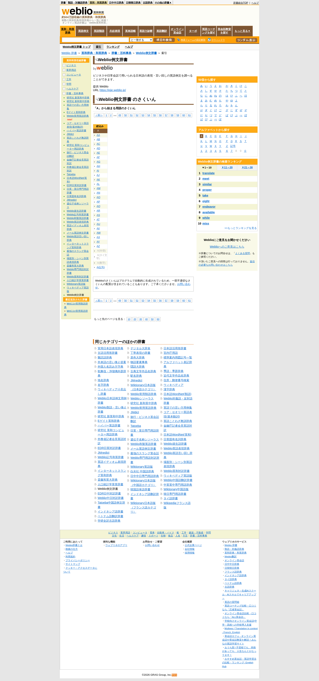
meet (205, 178)
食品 (170, 535)
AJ (98, 175)
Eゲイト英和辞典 (109, 420)
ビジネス (71, 65)
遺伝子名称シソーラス (144, 439)
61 (189, 115)
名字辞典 (103, 384)
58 (172, 115)
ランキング (113, 46)
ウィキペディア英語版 (178, 475)
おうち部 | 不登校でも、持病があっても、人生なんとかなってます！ (239, 651)
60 (183, 115)
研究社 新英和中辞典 (111, 416)
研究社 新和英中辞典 (143, 403)
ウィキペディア (174, 384)
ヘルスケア (72, 88)
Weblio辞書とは (74, 545)
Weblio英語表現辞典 (177, 448)
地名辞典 (103, 380)
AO (98, 197)
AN (98, 192)
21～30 (247, 167)
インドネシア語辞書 (110, 511)
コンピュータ (73, 74)
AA (98, 135)
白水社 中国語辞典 (142, 471)
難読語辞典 (105, 357)
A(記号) (101, 267)
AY (98, 241)
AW (99, 232)
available (208, 212)
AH (98, 166)
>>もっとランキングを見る (241, 228)
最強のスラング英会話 (144, 453)
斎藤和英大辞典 (108, 479)
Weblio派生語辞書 (175, 443)
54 (148, 115)
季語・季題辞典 (174, 371)
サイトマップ (73, 564)
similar (207, 184)
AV (98, 228)
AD (98, 148)
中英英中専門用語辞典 (178, 484)
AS (98, 215)
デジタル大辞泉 (140, 348)
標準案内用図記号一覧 (178, 357)
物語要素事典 (138, 362)
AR (98, 210)
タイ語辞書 (171, 498)
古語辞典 (148, 2)
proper (207, 189)
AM (98, 188)
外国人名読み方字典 (110, 366)
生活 (121, 535)
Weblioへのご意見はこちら (227, 246)
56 (160, 115)
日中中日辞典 (116, 2)
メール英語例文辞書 (143, 448)
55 (154, 115)
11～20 (227, 167)
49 (119, 115)
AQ (98, 206)
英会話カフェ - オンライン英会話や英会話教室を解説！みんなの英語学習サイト (239, 640)
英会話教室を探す (224, 31)
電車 (152, 532)
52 (137, 115)
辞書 (63, 2)
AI (98, 170)
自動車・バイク (165, 532)
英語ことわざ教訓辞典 (178, 421)
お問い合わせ (152, 545)
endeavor (208, 206)
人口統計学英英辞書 (110, 484)
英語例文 (83, 30)
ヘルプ (255, 2)
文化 (114, 535)
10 (129, 319)
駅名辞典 (136, 375)
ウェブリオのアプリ (116, 545)
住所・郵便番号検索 (176, 380)
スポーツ (153, 535)
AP (98, 201)
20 (134, 319)
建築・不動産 (196, 532)
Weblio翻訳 (231, 556)
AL (98, 184)
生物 (163, 535)
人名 (177, 535)
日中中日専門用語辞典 (144, 476)
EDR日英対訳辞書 (109, 448)
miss (205, 223)
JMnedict (103, 452)
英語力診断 (146, 30)
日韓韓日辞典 (133, 2)
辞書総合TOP (240, 2)
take (205, 195)
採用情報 (189, 552)
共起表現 (114, 30)
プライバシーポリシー (78, 560)
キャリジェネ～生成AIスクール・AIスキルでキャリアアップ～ (239, 594)
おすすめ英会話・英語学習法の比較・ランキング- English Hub (239, 662)
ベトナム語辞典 (233, 583)
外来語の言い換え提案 (112, 362)
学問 (68, 84)
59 (178, 115)
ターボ (193, 30)
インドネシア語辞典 (236, 575)
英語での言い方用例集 (178, 407)
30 (140, 319)
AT (98, 219)
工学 (68, 79)
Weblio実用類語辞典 (143, 394)
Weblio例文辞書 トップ (77, 46)
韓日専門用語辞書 (175, 493)
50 (125, 115)
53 (143, 115)
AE (98, 152)
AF (98, 157)
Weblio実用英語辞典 (143, 407)
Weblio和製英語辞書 (143, 444)
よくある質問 (242, 253)
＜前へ (99, 115)
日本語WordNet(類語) (177, 394)
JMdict (134, 412)
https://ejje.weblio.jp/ (112, 90)
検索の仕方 (72, 549)
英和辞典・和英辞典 (94, 53)
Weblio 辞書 (69, 53)
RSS (174, 675)
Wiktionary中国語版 (176, 489)
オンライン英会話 (177, 31)
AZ (98, 246)
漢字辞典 (169, 389)
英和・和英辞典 (98, 2)
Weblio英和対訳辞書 (177, 471)
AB (98, 139)
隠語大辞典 (137, 366)
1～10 (206, 167)
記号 (233, 146)
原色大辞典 (137, 357)
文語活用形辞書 (108, 352)
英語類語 (99, 30)
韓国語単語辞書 (140, 489)
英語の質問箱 (232, 602)
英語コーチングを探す (208, 31)
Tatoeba (135, 425)
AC (98, 143)
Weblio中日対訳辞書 (111, 498)
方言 (185, 535)
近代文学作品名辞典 (176, 375)
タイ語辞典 (231, 579)
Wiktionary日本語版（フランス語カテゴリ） (143, 507)
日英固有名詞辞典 (175, 439)
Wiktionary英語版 (141, 466)
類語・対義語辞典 (77, 2)
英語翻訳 (161, 30)
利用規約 (70, 556)
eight (205, 201)
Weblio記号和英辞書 (111, 457)
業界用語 (71, 70)
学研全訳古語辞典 (109, 520)
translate (208, 173)
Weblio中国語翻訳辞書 (178, 480)
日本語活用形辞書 (175, 348)
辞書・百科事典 (121, 53)
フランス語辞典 (233, 571)
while (206, 217)
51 (131, 115)
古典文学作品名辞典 (143, 371)
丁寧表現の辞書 (140, 352)
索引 (98, 46)
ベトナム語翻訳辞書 (110, 516)
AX (98, 237)
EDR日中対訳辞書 (109, 493)
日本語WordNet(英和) (177, 434)
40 (146, 319)
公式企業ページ (193, 545)
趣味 (143, 535)
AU (98, 224)
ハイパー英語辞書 (109, 425)
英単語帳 (130, 30)
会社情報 (189, 549)
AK (98, 179)
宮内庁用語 (171, 352)
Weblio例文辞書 (146, 53)
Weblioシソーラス (142, 398)
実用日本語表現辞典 (110, 348)
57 (166, 115)
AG (98, 161)
